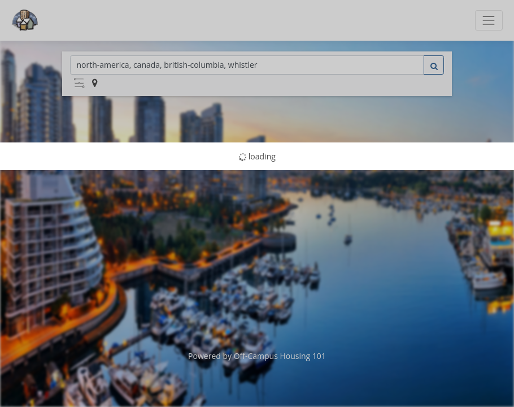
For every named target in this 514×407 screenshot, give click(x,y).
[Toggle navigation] (489, 20)
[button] (79, 83)
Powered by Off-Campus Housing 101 (257, 355)
